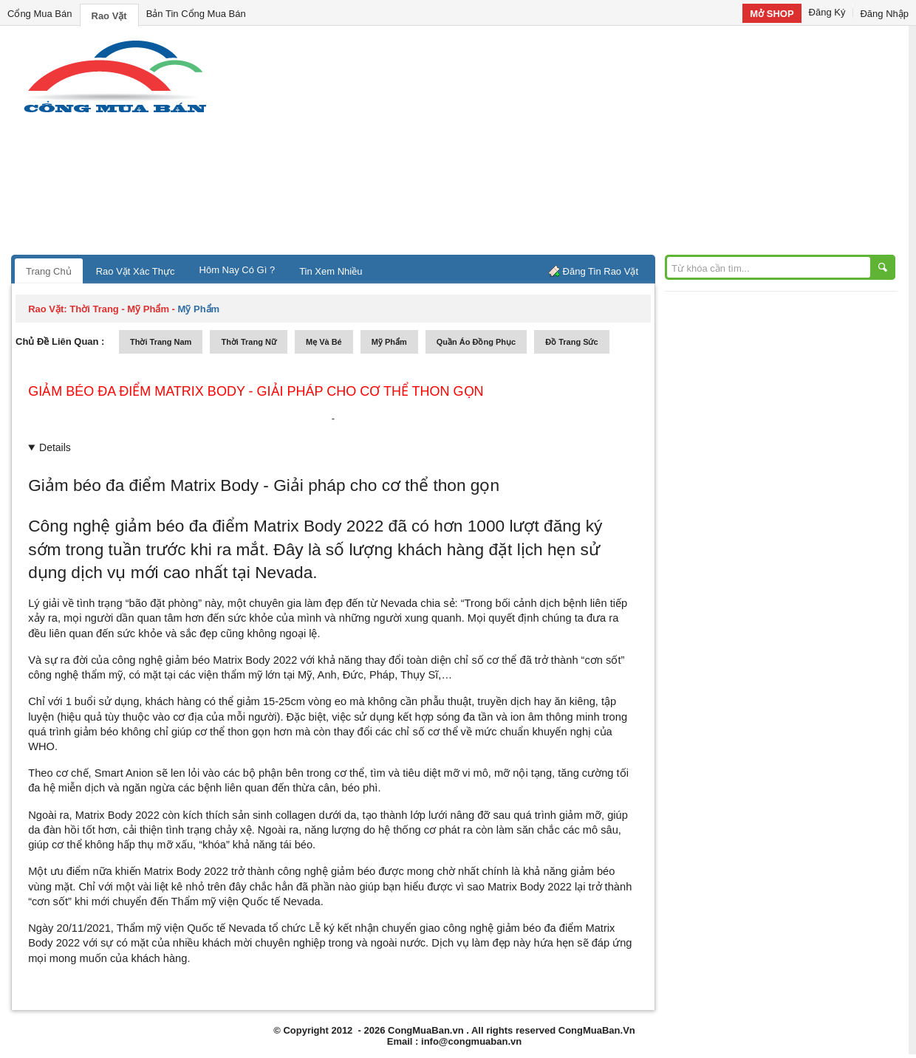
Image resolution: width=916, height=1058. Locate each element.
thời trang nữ (248, 341)
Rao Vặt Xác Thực (135, 271)
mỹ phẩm (389, 341)
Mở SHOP (771, 13)
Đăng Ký (827, 12)
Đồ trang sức (571, 341)
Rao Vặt (109, 15)
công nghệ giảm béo (162, 660)
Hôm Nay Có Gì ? (237, 269)
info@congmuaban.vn (471, 1041)
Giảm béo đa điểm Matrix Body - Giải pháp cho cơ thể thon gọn (255, 391)
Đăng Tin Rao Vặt (600, 271)
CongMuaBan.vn (426, 1030)
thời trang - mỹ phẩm (119, 309)
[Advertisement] (584, 144)
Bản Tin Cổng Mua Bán (196, 13)
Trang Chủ (49, 271)
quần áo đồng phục (476, 341)
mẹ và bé (324, 341)
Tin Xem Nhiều (330, 271)
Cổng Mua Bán (39, 13)
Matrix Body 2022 (255, 660)
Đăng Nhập (884, 13)
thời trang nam (160, 341)
